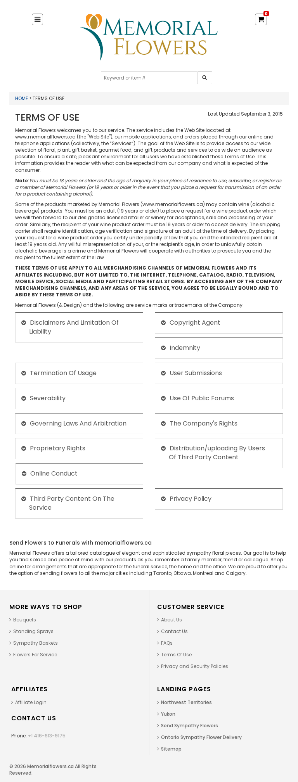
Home (21, 98)
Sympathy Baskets (35, 643)
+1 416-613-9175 (47, 735)
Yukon (168, 714)
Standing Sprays (33, 631)
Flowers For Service (35, 654)
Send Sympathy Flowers (189, 725)
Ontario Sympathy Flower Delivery (201, 737)
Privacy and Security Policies (194, 666)
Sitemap (171, 749)
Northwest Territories (186, 702)
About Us (171, 619)
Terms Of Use (176, 654)
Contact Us (174, 631)
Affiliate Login (31, 702)
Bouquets (24, 619)
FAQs (167, 643)
